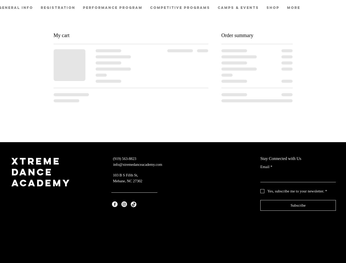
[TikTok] (133, 204)
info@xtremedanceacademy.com (137, 164)
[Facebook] (114, 204)
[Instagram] (124, 204)
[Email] (296, 177)
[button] (112, 8)
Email (266, 167)
